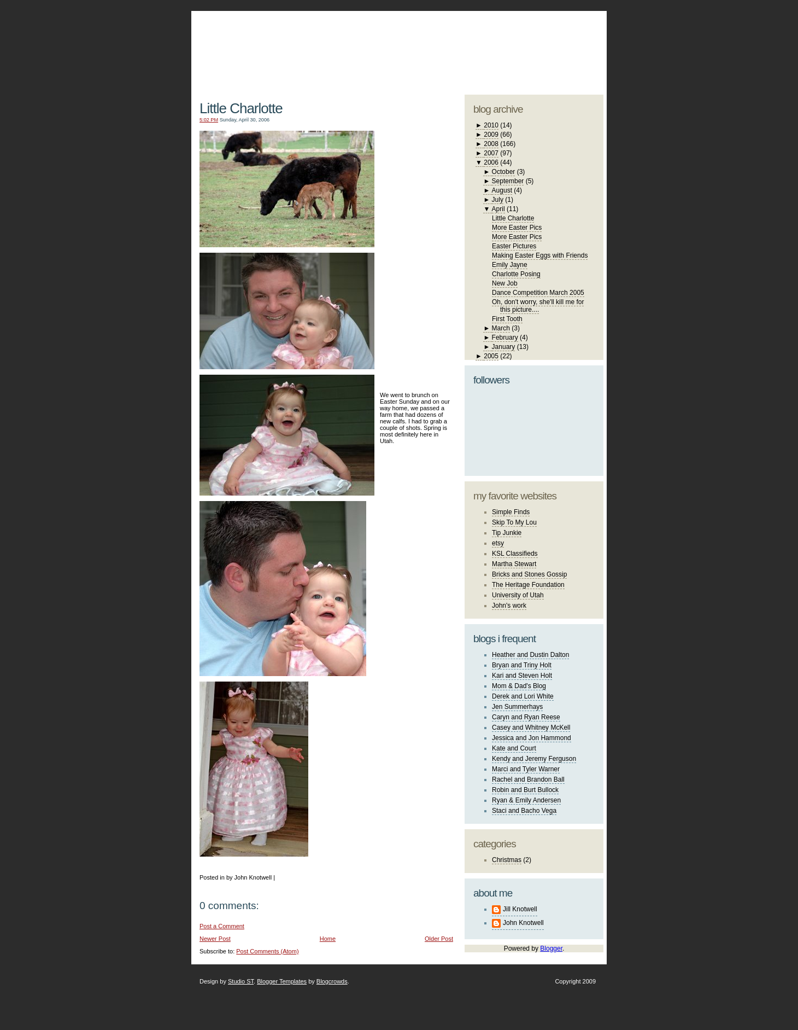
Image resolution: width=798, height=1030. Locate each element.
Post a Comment (222, 926)
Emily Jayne (509, 265)
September (508, 181)
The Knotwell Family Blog (323, 44)
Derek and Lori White (523, 696)
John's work (509, 605)
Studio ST (241, 981)
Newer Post (215, 938)
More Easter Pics (517, 227)
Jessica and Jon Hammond (531, 738)
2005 (491, 356)
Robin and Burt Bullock (525, 790)
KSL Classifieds (515, 553)
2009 (491, 134)
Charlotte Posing (516, 274)
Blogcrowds (332, 981)
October (503, 172)
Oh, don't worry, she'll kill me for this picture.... (538, 305)
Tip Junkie (506, 533)
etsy (498, 543)
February (505, 337)
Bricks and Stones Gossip (529, 574)
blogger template (562, 38)
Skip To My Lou (514, 522)
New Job (505, 283)
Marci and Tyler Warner (526, 769)
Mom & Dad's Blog (519, 686)
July (497, 199)
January (503, 347)
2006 (491, 162)
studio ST (518, 47)
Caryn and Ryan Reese (526, 717)
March (501, 328)
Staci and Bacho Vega (524, 810)
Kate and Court (514, 748)
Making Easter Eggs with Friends (540, 255)
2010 (491, 125)
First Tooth (507, 319)
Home (328, 938)
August (502, 190)
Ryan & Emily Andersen (526, 800)
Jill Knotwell (520, 909)
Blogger (551, 948)
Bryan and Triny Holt (521, 665)
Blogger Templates (282, 981)
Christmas (506, 860)
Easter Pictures (514, 246)
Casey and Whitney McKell (531, 727)
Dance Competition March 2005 (538, 292)
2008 (491, 144)
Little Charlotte (241, 108)
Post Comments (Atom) (267, 951)
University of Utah (518, 595)
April (498, 209)
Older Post (439, 938)
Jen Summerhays (517, 707)
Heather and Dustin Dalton (530, 655)
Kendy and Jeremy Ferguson (534, 759)
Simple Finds (511, 512)
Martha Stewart (514, 564)
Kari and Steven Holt (522, 675)
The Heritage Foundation (528, 585)
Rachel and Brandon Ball (528, 779)
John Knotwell (523, 923)
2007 (491, 153)
